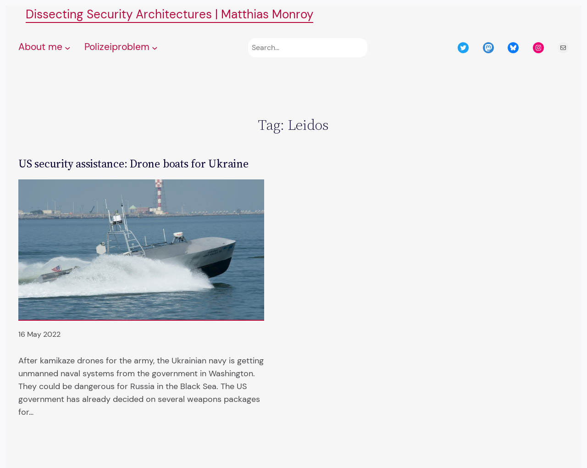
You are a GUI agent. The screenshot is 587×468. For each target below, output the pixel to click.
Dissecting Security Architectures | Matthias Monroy (169, 14)
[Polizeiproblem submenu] (155, 48)
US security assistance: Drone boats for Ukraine (133, 163)
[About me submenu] (68, 48)
